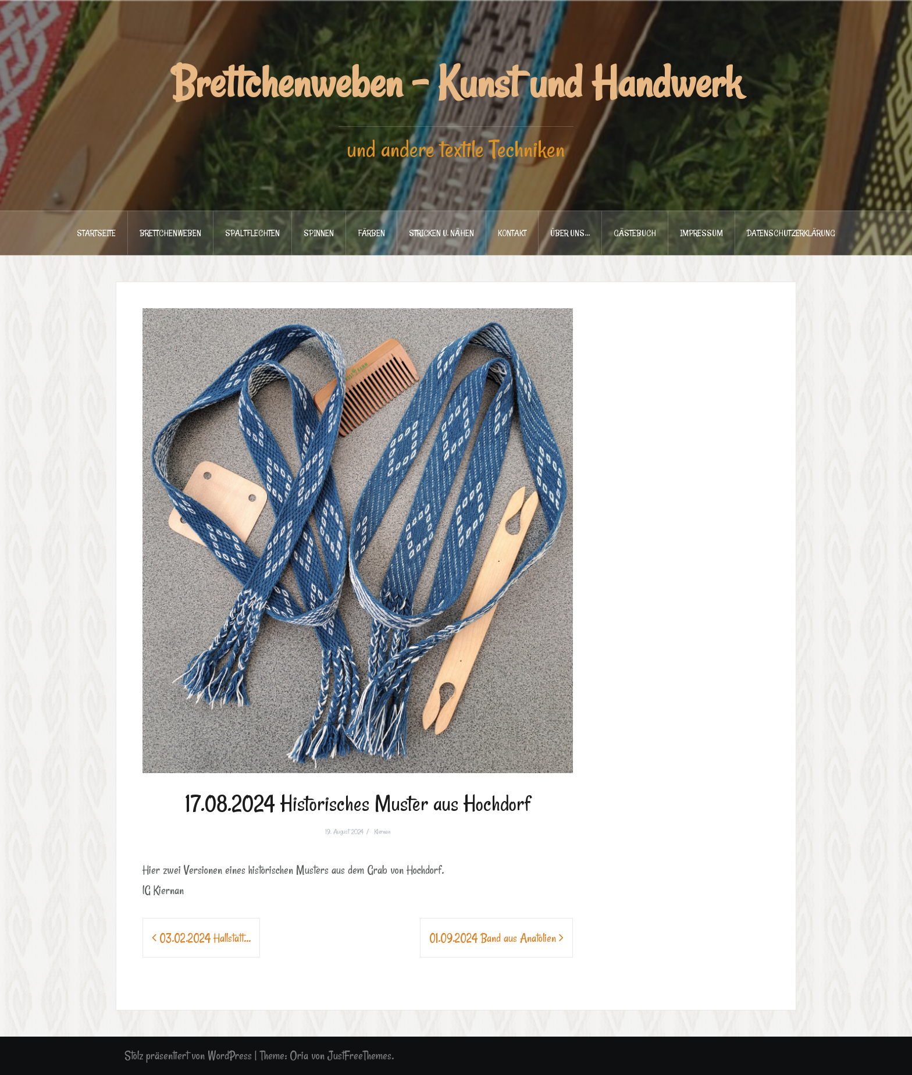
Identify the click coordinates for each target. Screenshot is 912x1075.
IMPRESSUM (701, 233)
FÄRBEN (371, 233)
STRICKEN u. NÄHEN (441, 233)
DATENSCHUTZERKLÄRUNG (791, 233)
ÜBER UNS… (570, 233)
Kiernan (382, 831)
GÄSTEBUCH (635, 233)
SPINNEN (319, 233)
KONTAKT (512, 233)
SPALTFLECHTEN (252, 233)
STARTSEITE (96, 233)
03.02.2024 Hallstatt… (205, 938)
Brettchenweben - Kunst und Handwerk (456, 83)
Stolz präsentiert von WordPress (188, 1055)
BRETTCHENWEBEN (170, 233)
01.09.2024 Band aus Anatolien (492, 938)
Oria (299, 1055)
